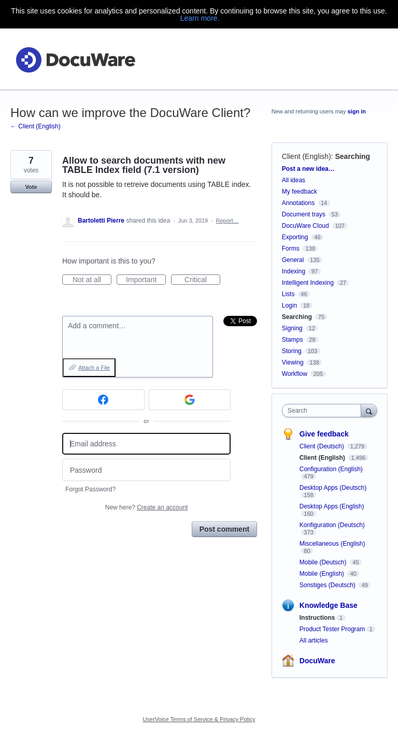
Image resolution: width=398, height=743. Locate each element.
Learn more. (199, 18)
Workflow (294, 373)
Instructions (317, 617)
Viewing (293, 362)
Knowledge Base (329, 605)
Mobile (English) (323, 573)
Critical (202, 280)
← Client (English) (35, 126)
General (293, 260)
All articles (314, 640)
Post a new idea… (308, 168)
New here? (146, 507)
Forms (291, 248)
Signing (292, 328)
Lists (288, 294)
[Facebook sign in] (103, 399)
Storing (292, 351)
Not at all (92, 280)
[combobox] (324, 410)
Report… (227, 220)
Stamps (292, 339)
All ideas (293, 180)
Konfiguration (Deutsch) (332, 525)
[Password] (146, 470)
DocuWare (317, 661)
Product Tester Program (332, 629)
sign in (357, 111)
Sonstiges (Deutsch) (328, 585)
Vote (31, 187)
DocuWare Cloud (305, 225)
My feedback (299, 191)
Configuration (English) (331, 469)
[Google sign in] (190, 399)
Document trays (303, 214)
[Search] (369, 410)
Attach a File (94, 368)
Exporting (295, 237)
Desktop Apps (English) (332, 506)
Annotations (298, 203)
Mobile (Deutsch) (324, 562)
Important (146, 280)
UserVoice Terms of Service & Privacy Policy (199, 719)
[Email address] (146, 444)
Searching (352, 156)
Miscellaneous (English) (332, 543)
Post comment (224, 529)
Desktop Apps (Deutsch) (333, 487)
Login (289, 305)
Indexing (293, 271)
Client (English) (306, 156)
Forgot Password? (90, 489)
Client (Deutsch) (323, 446)
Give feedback (324, 434)
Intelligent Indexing (308, 282)
